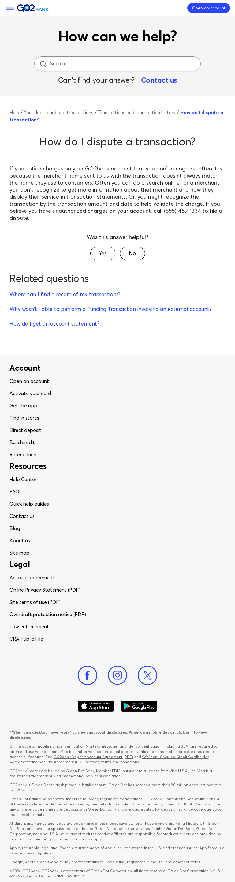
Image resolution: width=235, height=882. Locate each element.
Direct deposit (25, 430)
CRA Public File (26, 639)
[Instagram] (117, 675)
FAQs (15, 491)
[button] (102, 253)
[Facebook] (87, 675)
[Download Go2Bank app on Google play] (139, 706)
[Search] (118, 63)
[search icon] (43, 64)
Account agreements (33, 577)
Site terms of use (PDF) (35, 602)
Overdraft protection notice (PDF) (47, 614)
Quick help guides (29, 504)
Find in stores (24, 418)
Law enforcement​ (29, 626)
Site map (19, 553)
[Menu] (10, 8)
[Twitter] (147, 675)
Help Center (22, 479)
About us (19, 540)
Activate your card (30, 393)
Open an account (29, 381)
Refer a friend (24, 454)
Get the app (23, 405)
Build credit (22, 442)
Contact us (159, 80)
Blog (14, 528)
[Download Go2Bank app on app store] (96, 706)
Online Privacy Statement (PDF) (44, 590)
